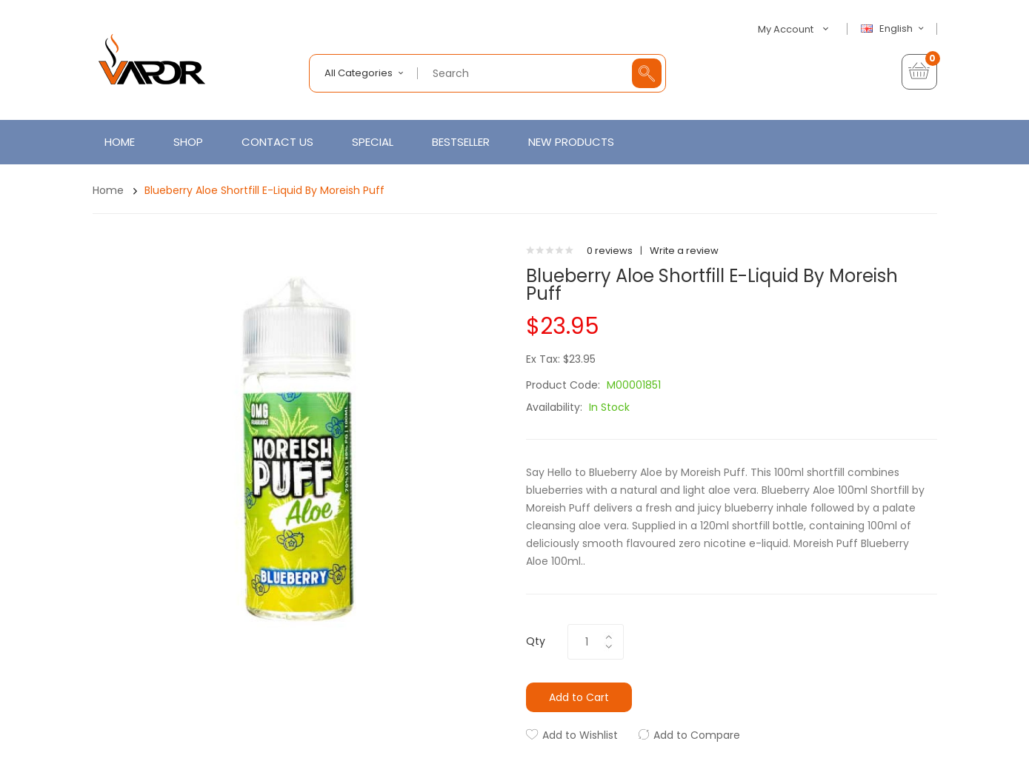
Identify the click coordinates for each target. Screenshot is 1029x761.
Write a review (684, 251)
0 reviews (610, 251)
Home (108, 190)
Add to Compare (696, 735)
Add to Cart (579, 697)
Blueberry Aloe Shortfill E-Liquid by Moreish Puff (264, 190)
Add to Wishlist (580, 735)
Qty (535, 641)
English (894, 29)
